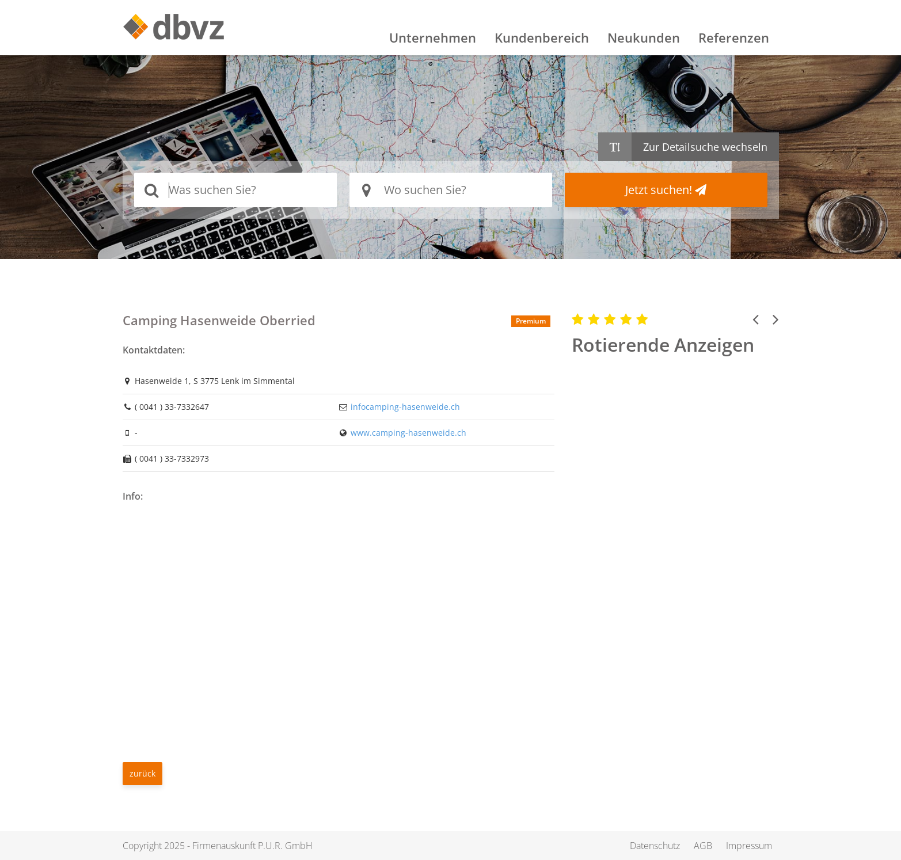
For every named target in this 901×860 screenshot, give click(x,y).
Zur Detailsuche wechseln (705, 147)
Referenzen (733, 37)
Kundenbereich (542, 37)
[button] (755, 319)
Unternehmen (432, 37)
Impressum (749, 845)
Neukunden (643, 37)
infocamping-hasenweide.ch (405, 406)
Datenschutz (655, 845)
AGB (703, 845)
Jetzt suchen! (665, 189)
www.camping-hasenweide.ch (408, 432)
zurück (142, 773)
